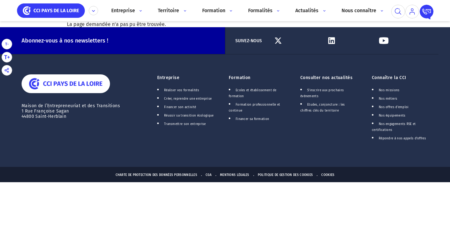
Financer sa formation (252, 119)
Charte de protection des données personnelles (156, 175)
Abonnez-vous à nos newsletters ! (65, 40)
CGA (209, 175)
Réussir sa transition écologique (189, 116)
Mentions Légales (234, 175)
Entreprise (168, 77)
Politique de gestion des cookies (285, 175)
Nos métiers (388, 99)
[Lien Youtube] (402, 41)
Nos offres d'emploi (394, 107)
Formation (240, 77)
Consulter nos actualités (326, 77)
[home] (51, 10)
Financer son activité (180, 107)
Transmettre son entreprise (185, 124)
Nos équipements (392, 116)
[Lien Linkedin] (350, 41)
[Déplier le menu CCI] (93, 10)
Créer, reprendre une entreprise (188, 99)
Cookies (327, 175)
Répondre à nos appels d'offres (402, 138)
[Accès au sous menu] (140, 10)
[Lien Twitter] (298, 41)
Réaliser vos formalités (181, 90)
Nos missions (389, 90)
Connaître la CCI (389, 77)
